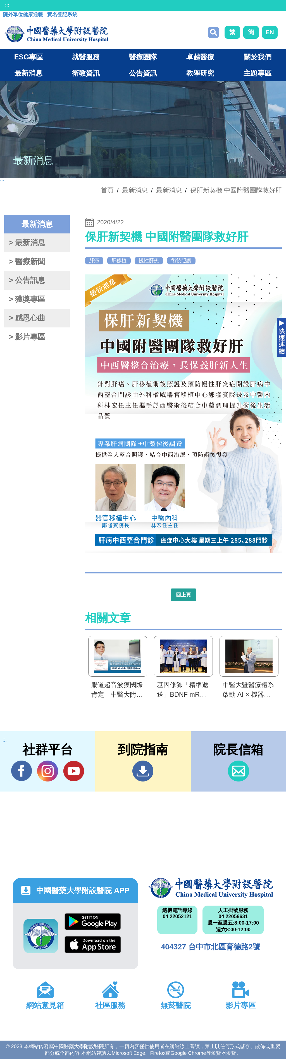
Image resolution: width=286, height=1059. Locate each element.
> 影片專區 (27, 337)
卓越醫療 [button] (200, 57)
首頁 (107, 190)
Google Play (93, 921)
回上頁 (183, 595)
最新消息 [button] (28, 73)
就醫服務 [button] (86, 57)
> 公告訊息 (27, 280)
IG (47, 771)
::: (7, 5)
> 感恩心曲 (27, 318)
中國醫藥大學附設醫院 (210, 888)
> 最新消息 (27, 242)
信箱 (238, 771)
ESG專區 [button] (28, 57)
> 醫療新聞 (27, 261)
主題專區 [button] (257, 73)
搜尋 (213, 32)
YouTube (73, 771)
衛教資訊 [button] (86, 73)
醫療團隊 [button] (143, 57)
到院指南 (142, 771)
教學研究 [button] (200, 73)
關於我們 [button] (257, 57)
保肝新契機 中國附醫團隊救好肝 (236, 190)
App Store (93, 944)
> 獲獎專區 (27, 299)
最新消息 (169, 190)
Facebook (21, 771)
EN (270, 32)
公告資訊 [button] (143, 73)
